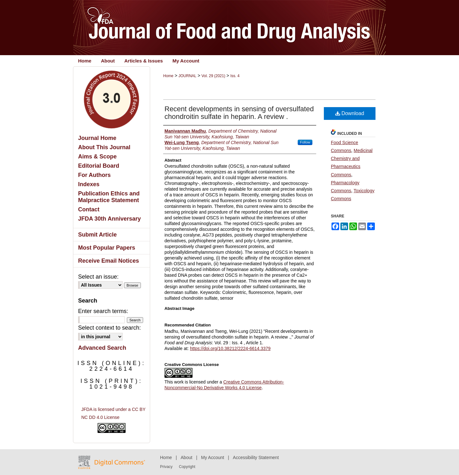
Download (349, 113)
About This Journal (104, 147)
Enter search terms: (103, 311)
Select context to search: (109, 328)
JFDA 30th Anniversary (109, 219)
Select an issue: (98, 277)
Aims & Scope (97, 156)
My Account (212, 457)
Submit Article (97, 234)
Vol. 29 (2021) (213, 76)
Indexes (88, 184)
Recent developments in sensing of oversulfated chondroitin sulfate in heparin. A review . (239, 113)
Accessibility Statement (256, 457)
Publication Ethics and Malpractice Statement (109, 196)
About (187, 457)
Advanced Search (102, 348)
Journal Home (97, 138)
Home (168, 76)
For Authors (94, 175)
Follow (305, 142)
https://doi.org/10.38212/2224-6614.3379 (230, 348)
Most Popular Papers (106, 248)
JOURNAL (187, 76)
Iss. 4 (235, 76)
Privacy (166, 466)
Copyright (187, 466)
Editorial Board (98, 166)
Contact (88, 209)
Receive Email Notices (108, 261)
